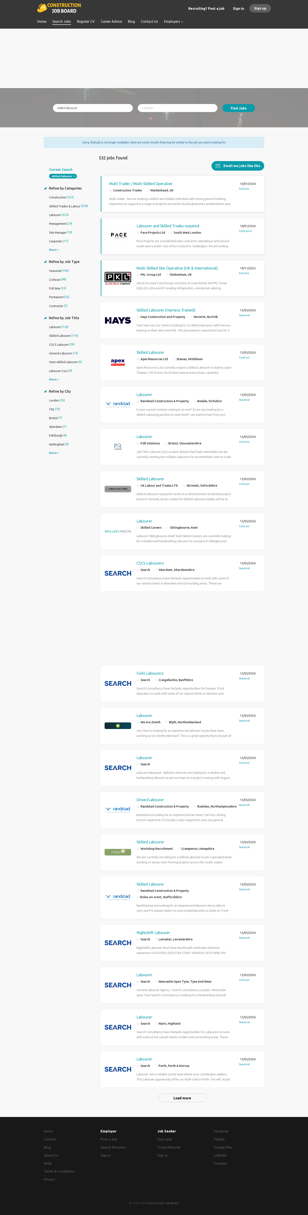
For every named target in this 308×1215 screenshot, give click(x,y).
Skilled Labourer (150, 352)
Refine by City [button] (59, 391)
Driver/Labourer (150, 800)
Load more (182, 1098)
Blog (47, 1147)
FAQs (48, 1163)
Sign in (238, 8)
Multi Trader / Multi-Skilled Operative (140, 183)
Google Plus (223, 1147)
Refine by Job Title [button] (63, 318)
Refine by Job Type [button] (63, 262)
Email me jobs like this (241, 166)
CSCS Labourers (150, 563)
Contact (50, 1139)
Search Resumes (113, 1147)
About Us (51, 1155)
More (53, 249)
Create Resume (168, 1147)
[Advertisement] (154, 58)
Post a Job (109, 1139)
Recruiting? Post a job (206, 8)
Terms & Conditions (59, 1171)
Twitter (219, 1139)
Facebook (221, 1131)
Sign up (260, 8)
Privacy (49, 1179)
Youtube (220, 1163)
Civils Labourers (149, 673)
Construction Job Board (163, 1203)
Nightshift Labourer (153, 932)
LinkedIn (220, 1155)
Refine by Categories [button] (65, 188)
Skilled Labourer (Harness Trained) (165, 310)
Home (48, 1131)
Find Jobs (239, 108)
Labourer (144, 394)
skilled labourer (62, 176)
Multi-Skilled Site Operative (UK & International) (177, 268)
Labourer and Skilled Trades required (167, 225)
